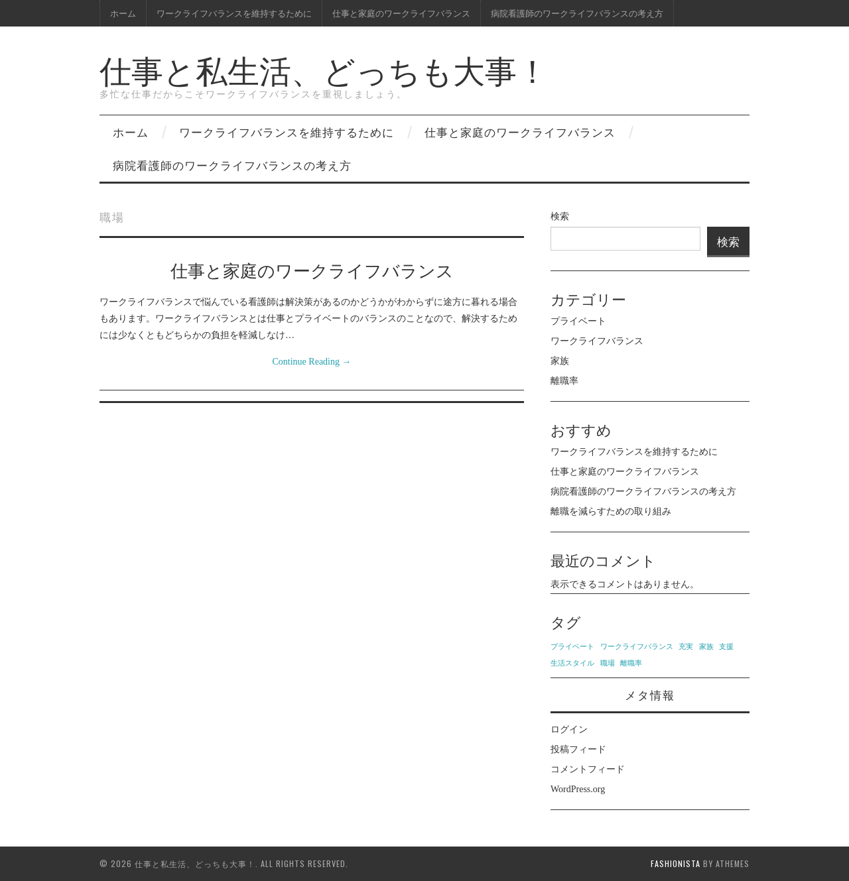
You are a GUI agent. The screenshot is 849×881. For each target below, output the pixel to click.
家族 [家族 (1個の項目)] (706, 646)
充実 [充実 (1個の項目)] (686, 646)
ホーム (123, 13)
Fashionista (675, 863)
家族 (560, 361)
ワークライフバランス (597, 341)
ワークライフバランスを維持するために (234, 13)
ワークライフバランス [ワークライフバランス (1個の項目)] (636, 646)
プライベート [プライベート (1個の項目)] (572, 646)
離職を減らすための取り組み (611, 511)
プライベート (578, 321)
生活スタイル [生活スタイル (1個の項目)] (572, 663)
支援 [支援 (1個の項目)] (726, 646)
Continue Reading (312, 362)
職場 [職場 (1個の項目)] (607, 663)
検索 (560, 216)
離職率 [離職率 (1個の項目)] (631, 663)
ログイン (569, 729)
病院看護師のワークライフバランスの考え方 (577, 13)
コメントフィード (588, 769)
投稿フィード (578, 749)
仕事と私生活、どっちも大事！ (324, 68)
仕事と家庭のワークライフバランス (401, 13)
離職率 (564, 381)
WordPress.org (578, 789)
